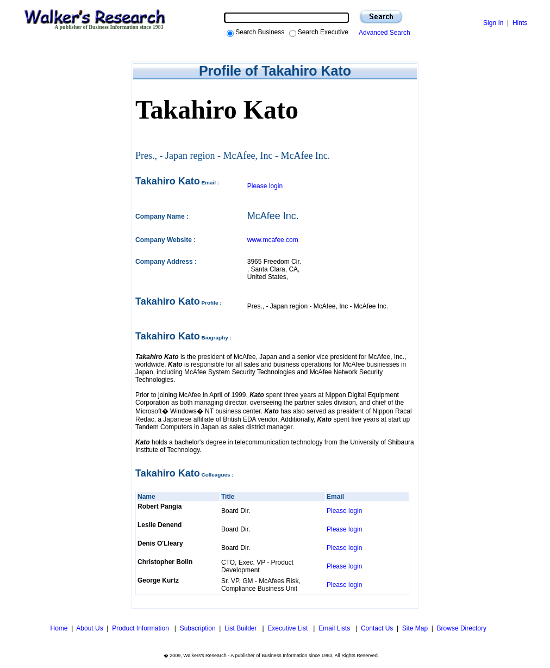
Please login (265, 186)
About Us (89, 628)
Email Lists (335, 628)
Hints (519, 23)
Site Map (415, 628)
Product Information (141, 628)
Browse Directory (461, 628)
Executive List (288, 628)
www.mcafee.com (272, 240)
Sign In (493, 23)
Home (57, 628)
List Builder (241, 628)
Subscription (198, 628)
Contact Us (377, 628)
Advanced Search (382, 32)
